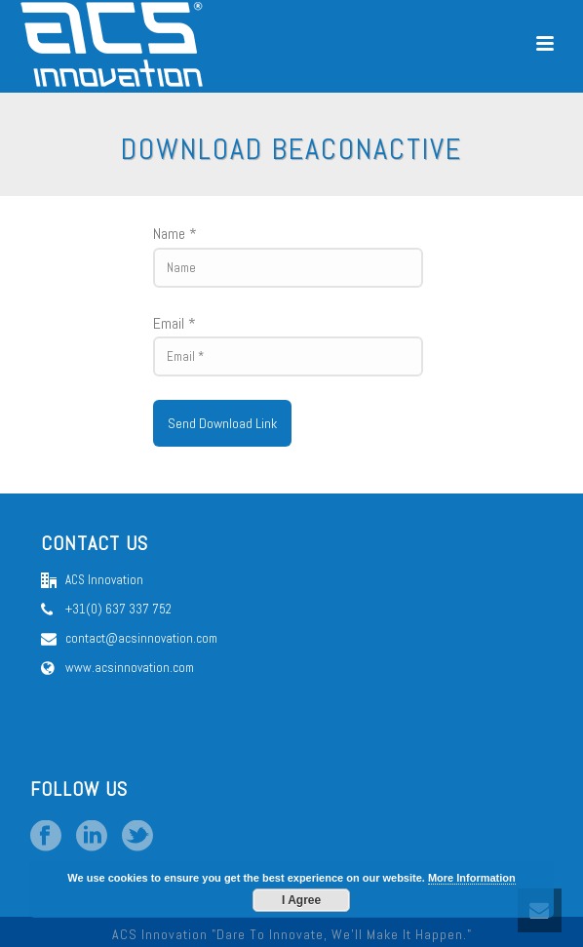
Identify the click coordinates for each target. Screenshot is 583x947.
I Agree (301, 900)
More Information (472, 878)
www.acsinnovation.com (129, 667)
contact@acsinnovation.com (141, 638)
